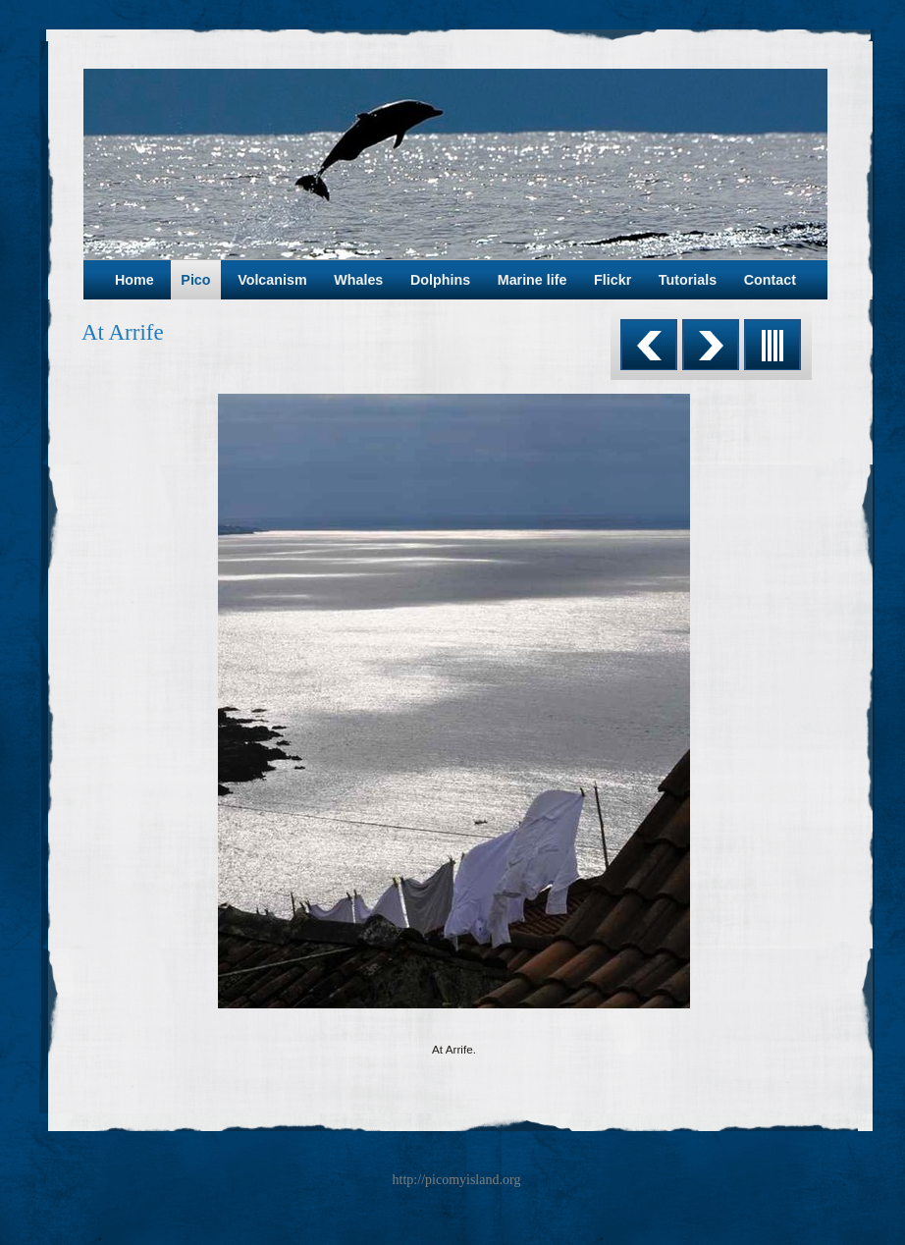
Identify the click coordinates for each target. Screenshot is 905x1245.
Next (710, 344)
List (772, 344)
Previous (648, 344)
